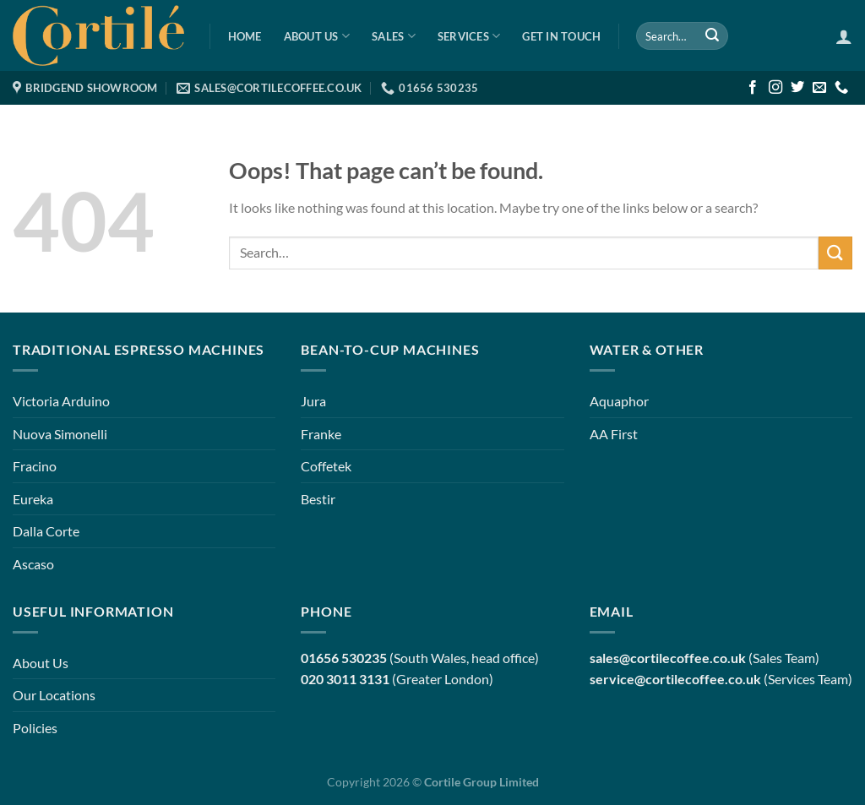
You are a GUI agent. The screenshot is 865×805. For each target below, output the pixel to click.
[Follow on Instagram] (775, 87)
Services (469, 36)
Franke (321, 434)
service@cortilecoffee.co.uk (675, 679)
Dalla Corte (46, 531)
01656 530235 (344, 658)
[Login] (843, 36)
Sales (394, 36)
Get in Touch (561, 36)
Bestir (318, 499)
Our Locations (54, 695)
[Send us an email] (819, 87)
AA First (614, 434)
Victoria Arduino (61, 401)
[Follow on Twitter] (797, 87)
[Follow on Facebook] (752, 87)
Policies (35, 728)
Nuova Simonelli (60, 434)
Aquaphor (619, 401)
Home (245, 36)
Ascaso (33, 564)
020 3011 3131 (345, 679)
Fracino (35, 466)
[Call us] (841, 87)
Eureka (33, 499)
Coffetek (326, 466)
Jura (313, 401)
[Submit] (712, 36)
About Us (317, 36)
